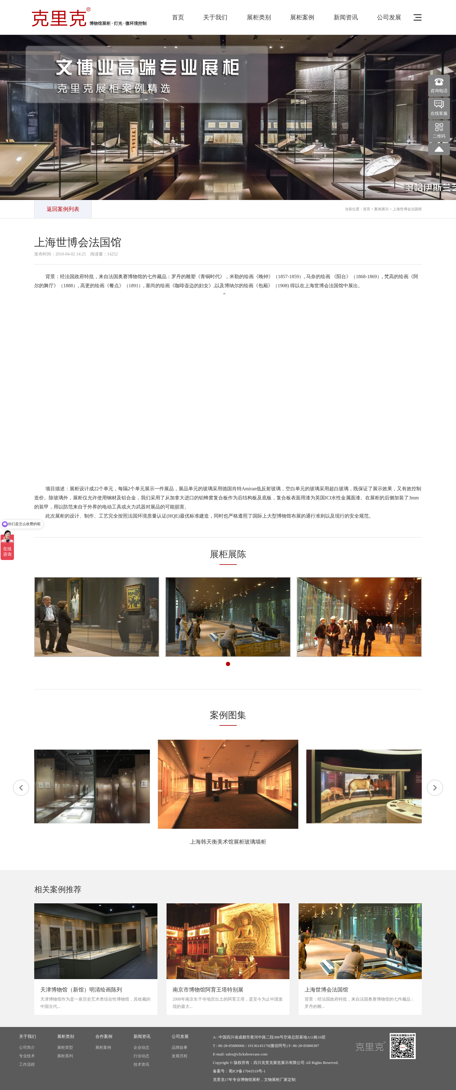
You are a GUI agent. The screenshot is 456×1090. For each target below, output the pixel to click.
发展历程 (179, 1056)
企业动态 (141, 1047)
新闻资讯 (346, 17)
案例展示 (381, 209)
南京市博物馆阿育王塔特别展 (208, 990)
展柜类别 (259, 17)
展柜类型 (65, 1047)
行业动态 (141, 1056)
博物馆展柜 (250, 1079)
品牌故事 (179, 1047)
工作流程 (27, 1064)
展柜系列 (65, 1056)
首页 (178, 17)
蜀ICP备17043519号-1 (247, 1071)
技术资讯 (141, 1064)
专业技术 (27, 1056)
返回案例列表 (63, 209)
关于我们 (215, 17)
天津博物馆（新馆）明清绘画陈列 (81, 990)
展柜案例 (302, 17)
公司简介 (27, 1047)
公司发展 (389, 17)
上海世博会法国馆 (326, 990)
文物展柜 (272, 1079)
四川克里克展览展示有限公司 (279, 1062)
